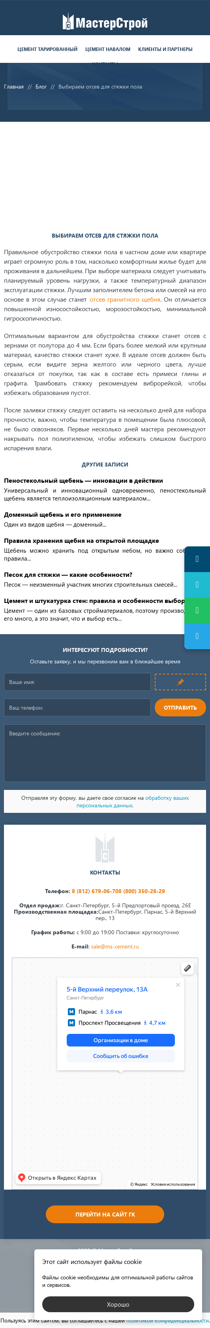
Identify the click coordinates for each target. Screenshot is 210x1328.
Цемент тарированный (47, 49)
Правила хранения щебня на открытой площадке (81, 540)
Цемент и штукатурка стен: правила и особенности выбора (96, 600)
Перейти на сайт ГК (105, 1214)
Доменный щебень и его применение (63, 514)
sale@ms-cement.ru (115, 946)
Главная (14, 86)
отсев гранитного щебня (125, 299)
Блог (41, 86)
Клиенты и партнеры (165, 49)
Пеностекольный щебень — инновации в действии (83, 480)
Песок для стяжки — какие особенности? (68, 574)
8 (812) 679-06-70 (95, 891)
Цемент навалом (107, 49)
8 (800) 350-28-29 (141, 891)
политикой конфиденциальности (167, 1320)
